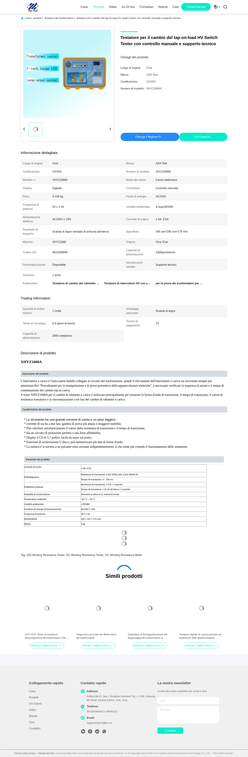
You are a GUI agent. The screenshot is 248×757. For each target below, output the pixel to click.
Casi (176, 7)
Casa (27, 18)
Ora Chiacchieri (203, 136)
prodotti (37, 18)
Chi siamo (35, 703)
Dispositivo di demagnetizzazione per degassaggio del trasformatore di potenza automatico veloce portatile (148, 636)
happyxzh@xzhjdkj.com (99, 722)
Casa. (84, 7)
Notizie (163, 7)
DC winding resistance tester (85, 555)
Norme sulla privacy (25, 753)
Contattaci (146, 7)
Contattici (34, 728)
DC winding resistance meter (123, 555)
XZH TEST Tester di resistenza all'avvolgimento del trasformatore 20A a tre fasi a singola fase (46, 636)
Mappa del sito (46, 753)
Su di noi (128, 7)
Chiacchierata (196, 7)
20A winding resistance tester (46, 555)
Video (113, 7)
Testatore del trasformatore (58, 18)
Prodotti (98, 7)
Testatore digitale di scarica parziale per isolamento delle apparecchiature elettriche (200, 636)
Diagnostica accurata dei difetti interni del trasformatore (96, 636)
